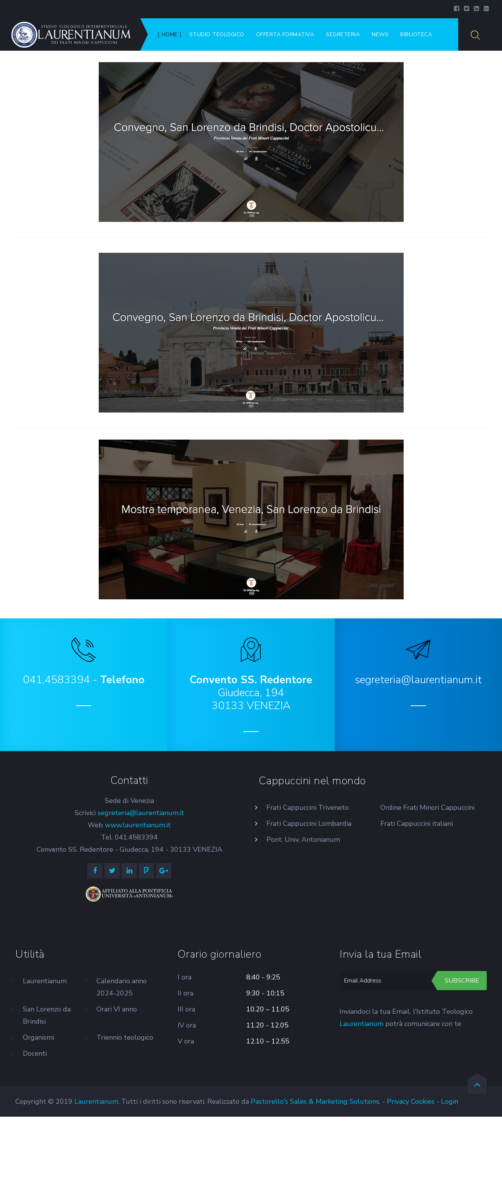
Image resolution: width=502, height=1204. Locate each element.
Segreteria (343, 34)
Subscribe (462, 980)
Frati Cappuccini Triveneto (307, 807)
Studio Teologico (216, 34)
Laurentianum (45, 981)
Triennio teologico (124, 1037)
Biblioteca (416, 34)
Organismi (38, 1037)
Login (449, 1101)
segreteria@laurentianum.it (141, 812)
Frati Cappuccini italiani (416, 823)
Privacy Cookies (411, 1101)
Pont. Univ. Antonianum (303, 839)
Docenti (35, 1053)
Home (170, 34)
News (380, 34)
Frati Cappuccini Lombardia (308, 823)
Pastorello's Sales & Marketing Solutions (315, 1101)
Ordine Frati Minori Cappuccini (427, 807)
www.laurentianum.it (138, 825)
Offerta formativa (285, 34)
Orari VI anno (116, 1009)
